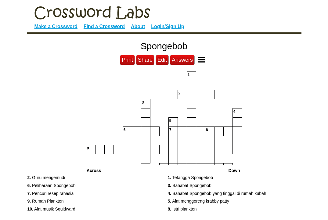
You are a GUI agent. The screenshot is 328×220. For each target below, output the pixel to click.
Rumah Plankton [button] (45, 201)
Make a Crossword (55, 26)
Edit (162, 60)
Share (145, 60)
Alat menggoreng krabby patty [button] (198, 201)
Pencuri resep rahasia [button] (50, 193)
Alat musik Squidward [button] (51, 209)
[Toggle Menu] (201, 59)
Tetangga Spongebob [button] (190, 177)
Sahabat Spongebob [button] (189, 185)
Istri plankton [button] (182, 209)
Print (127, 60)
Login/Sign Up (167, 26)
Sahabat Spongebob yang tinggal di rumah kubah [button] (217, 193)
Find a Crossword (104, 26)
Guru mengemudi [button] (46, 177)
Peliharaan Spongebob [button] (51, 185)
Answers (182, 60)
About (138, 26)
